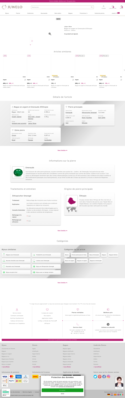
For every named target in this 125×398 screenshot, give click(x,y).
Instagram (108, 376)
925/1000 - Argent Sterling (34, 126)
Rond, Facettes (87, 126)
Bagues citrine (67, 359)
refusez (57, 384)
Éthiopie (84, 132)
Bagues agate (67, 349)
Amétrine (96, 354)
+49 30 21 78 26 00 (78, 333)
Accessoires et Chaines (8, 349)
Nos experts (47, 316)
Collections (30, 13)
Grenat (34, 364)
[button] (103, 7)
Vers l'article (62, 159)
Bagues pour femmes (8, 359)
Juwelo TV (116, 13)
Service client (77, 327)
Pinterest (99, 376)
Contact (37, 392)
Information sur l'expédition (17, 323)
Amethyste (35, 351)
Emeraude (69, 121)
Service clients (17, 313)
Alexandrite (97, 349)
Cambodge (47, 149)
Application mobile (47, 318)
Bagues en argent (82, 269)
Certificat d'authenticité (17, 318)
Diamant (34, 362)
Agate (34, 349)
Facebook (104, 376)
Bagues (70, 13)
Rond (13, 149)
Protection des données (13, 392)
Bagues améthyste (68, 351)
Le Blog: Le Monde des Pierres (46, 321)
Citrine (34, 359)
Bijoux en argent (69, 269)
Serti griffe (101, 126)
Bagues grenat (67, 364)
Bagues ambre (67, 356)
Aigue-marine (36, 354)
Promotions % (83, 13)
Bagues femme (113, 263)
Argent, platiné (16, 125)
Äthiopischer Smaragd (89, 121)
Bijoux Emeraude (94, 263)
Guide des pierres (99, 13)
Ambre (34, 356)
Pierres (18, 13)
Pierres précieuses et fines (79, 263)
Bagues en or (5, 356)
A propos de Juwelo (47, 313)
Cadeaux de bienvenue (17, 321)
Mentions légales (27, 392)
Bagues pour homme (7, 362)
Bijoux (7, 13)
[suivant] (124, 79)
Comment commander (17, 316)
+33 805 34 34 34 (79, 332)
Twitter (95, 376)
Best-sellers (58, 13)
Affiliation (47, 323)
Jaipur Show (32, 132)
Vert (67, 132)
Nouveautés (44, 13)
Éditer (62, 393)
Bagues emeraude (68, 362)
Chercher (92, 7)
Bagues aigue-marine (69, 354)
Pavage (30, 149)
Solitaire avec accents (19, 132)
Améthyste (97, 351)
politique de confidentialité (66, 386)
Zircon (14, 144)
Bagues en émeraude (96, 269)
